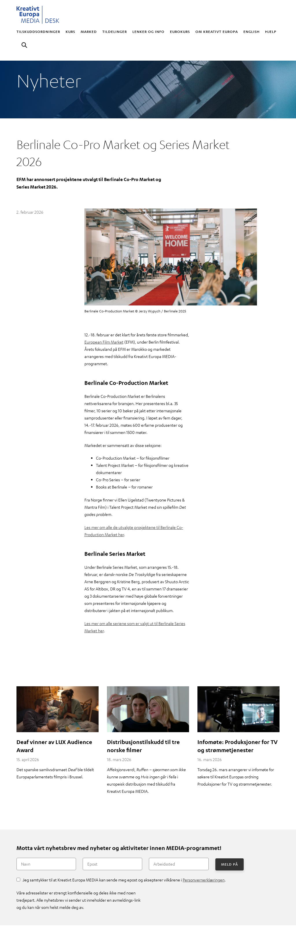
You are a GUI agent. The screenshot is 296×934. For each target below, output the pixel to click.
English (251, 31)
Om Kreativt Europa (216, 31)
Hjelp (270, 31)
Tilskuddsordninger (38, 31)
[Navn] (46, 864)
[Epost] (112, 864)
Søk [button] (24, 46)
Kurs (70, 31)
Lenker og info (148, 31)
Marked (89, 31)
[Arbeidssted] (178, 864)
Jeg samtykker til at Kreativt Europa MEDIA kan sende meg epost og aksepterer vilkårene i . (124, 879)
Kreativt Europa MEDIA (38, 15)
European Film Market (103, 341)
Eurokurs (180, 31)
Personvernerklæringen (204, 879)
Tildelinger (114, 31)
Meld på (229, 864)
